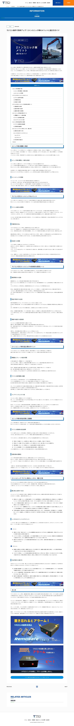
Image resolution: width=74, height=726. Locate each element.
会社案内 (48, 2)
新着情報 (13, 6)
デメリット (18, 137)
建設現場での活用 (18, 106)
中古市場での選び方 (18, 139)
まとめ (14, 142)
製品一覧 (38, 2)
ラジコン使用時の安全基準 (19, 124)
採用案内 (68, 2)
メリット (17, 135)
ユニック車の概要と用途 (17, 88)
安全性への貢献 (17, 102)
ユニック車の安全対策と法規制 (18, 122)
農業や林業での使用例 (18, 111)
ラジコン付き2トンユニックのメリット (20, 95)
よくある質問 (43, 2)
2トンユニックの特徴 (18, 93)
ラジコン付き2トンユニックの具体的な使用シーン (22, 104)
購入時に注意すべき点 (18, 130)
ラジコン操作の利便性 (18, 97)
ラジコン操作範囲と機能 (19, 117)
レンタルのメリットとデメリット (21, 133)
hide (38, 85)
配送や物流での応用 (18, 108)
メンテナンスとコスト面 (19, 119)
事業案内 (34, 2)
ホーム (26, 2)
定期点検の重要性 (18, 126)
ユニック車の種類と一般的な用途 (21, 91)
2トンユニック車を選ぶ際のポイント (19, 113)
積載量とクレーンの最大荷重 (20, 115)
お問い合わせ (58, 2)
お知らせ (30, 2)
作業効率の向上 (17, 99)
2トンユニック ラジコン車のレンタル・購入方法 (21, 128)
